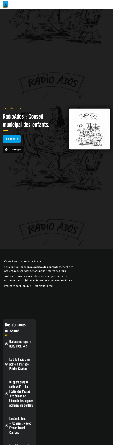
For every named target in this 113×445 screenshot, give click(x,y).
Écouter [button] (13, 139)
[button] (13, 149)
